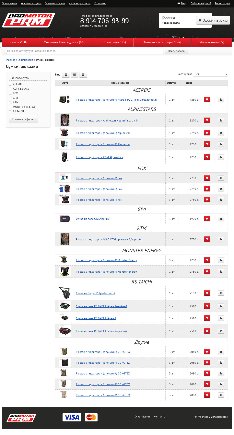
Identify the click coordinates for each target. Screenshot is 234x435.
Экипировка (25, 60)
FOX (15, 93)
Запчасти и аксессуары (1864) (162, 42)
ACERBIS (18, 84)
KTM (15, 102)
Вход (182, 3)
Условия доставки (79, 3)
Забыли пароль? (201, 3)
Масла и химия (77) (211, 42)
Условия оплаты (55, 3)
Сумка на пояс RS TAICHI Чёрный (96, 318)
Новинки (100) (17, 42)
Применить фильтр (23, 119)
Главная (10, 60)
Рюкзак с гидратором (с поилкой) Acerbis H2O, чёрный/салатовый (116, 99)
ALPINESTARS (21, 88)
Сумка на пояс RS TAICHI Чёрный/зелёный (101, 306)
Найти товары (176, 51)
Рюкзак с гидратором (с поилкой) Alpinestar (103, 133)
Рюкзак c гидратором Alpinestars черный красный (107, 120)
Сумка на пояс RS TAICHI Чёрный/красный (101, 331)
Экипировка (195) (115, 42)
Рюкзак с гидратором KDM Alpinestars (99, 157)
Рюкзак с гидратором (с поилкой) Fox (99, 178)
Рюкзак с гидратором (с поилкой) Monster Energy (106, 260)
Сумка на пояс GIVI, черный (93, 219)
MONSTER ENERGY (24, 107)
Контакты (100, 3)
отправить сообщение (93, 26)
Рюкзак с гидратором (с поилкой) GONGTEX (103, 352)
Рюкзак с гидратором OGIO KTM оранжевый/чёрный (108, 239)
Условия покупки (31, 3)
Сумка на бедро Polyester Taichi (95, 293)
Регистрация (222, 3)
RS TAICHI (19, 111)
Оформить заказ (213, 20)
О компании (9, 3)
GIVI (15, 97)
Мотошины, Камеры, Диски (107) (64, 42)
